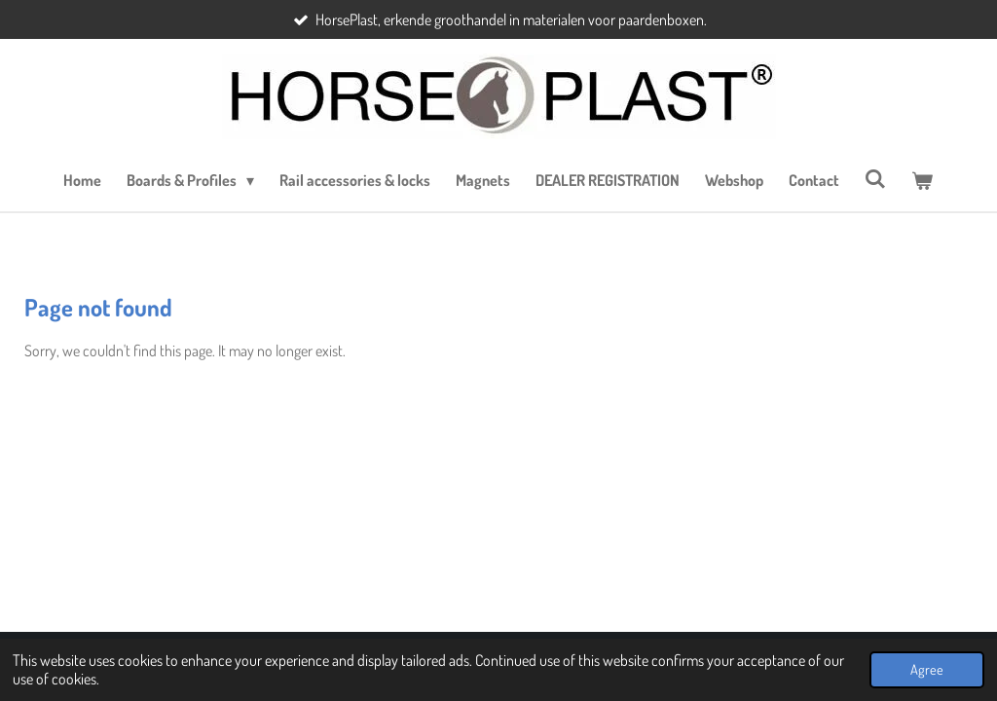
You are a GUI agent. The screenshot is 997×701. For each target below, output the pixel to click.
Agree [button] (926, 669)
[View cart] (922, 180)
